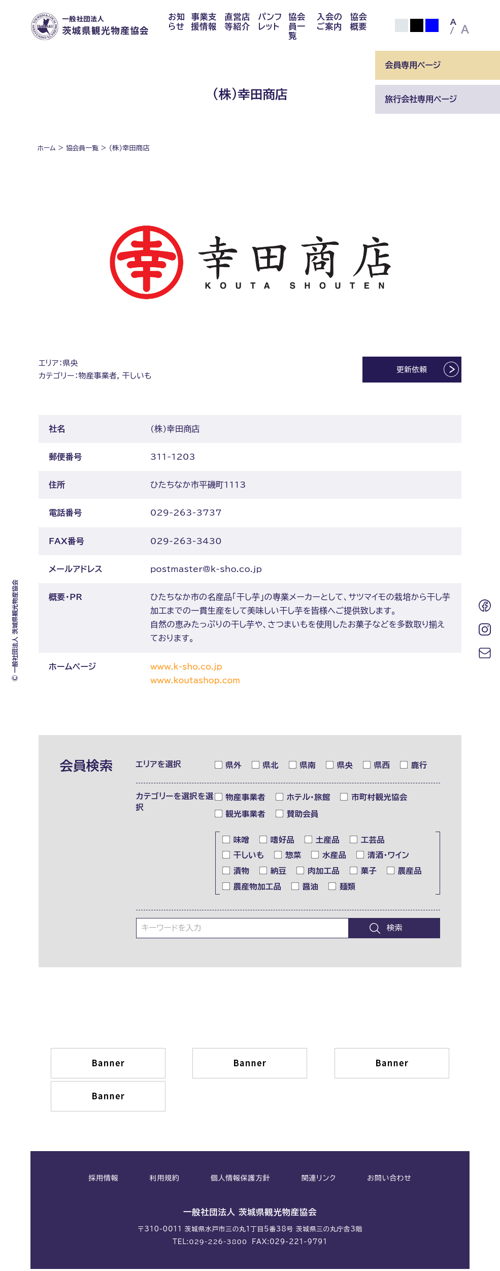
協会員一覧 (297, 26)
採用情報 (103, 1180)
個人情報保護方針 (241, 1180)
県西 (376, 767)
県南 (302, 767)
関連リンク (319, 1180)
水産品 (329, 857)
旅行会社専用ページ (421, 99)
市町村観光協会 (374, 800)
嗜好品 (277, 842)
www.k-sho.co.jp (188, 669)
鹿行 (414, 767)
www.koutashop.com (197, 683)
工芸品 (367, 842)
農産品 (404, 873)
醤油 (305, 889)
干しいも (243, 857)
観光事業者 (240, 816)
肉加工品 (318, 873)
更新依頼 (405, 370)
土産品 (322, 842)
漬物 (236, 873)
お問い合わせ (389, 1180)
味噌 (236, 842)
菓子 (363, 873)
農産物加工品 (252, 889)
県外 (228, 767)
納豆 (273, 873)
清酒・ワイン (383, 857)
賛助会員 (297, 816)
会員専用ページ (413, 65)
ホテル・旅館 (303, 800)
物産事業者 (240, 800)
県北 (265, 767)
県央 (339, 767)
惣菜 (288, 857)
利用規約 (165, 1180)
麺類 (342, 889)
